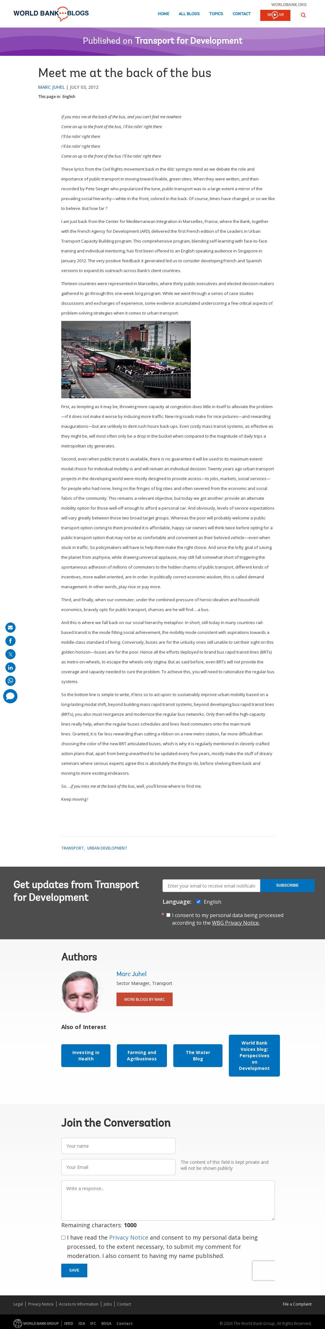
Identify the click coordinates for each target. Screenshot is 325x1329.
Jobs (108, 1304)
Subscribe (287, 885)
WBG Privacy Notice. (236, 922)
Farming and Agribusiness (142, 1055)
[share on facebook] (10, 641)
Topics (216, 14)
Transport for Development (188, 41)
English (69, 96)
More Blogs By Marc (144, 999)
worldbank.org (289, 4)
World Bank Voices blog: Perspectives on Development (254, 1055)
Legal (18, 1304)
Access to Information (78, 1304)
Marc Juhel (51, 87)
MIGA (106, 1323)
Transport (72, 848)
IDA (81, 1323)
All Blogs (189, 14)
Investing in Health (85, 1055)
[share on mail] (10, 627)
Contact (242, 14)
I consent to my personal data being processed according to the (227, 919)
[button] (303, 15)
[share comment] (10, 696)
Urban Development (107, 848)
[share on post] (10, 654)
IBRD (68, 1323)
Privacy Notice (128, 1237)
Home (163, 14)
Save (74, 1270)
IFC (93, 1323)
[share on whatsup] (10, 681)
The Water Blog (198, 1055)
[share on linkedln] (10, 667)
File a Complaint (297, 1304)
